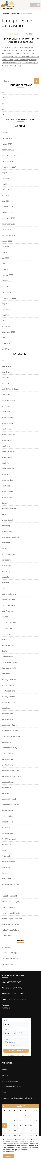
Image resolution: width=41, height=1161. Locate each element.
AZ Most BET (7, 531)
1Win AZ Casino (8, 366)
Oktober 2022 (7, 292)
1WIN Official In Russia (10, 389)
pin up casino (14, 34)
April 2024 (6, 195)
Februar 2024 (7, 207)
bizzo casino (7, 565)
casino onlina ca (8, 600)
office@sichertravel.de (16, 999)
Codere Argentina (9, 622)
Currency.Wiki (25, 1055)
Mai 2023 (5, 258)
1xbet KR (5, 463)
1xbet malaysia (8, 469)
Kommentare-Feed (10, 958)
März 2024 (6, 201)
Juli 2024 (5, 178)
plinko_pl (6, 867)
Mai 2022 (5, 320)
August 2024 (7, 172)
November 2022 (8, 286)
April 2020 (6, 338)
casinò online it (8, 611)
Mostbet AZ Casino (10, 725)
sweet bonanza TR (9, 896)
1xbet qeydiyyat (8, 480)
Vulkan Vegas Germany (12, 918)
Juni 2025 (6, 133)
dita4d (4, 651)
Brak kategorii (7, 571)
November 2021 (8, 332)
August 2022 (7, 303)
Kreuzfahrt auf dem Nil (11, 1087)
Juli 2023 (5, 246)
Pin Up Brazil (7, 827)
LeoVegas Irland (8, 691)
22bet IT (5, 503)
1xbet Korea (7, 457)
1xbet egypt (7, 440)
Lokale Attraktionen (10, 1081)
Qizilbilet (5, 873)
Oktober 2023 (7, 229)
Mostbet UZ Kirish (9, 799)
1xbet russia (6, 486)
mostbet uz (6, 793)
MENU (35, 5)
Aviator (5, 514)
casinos (5, 617)
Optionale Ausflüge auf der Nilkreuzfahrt (19, 1098)
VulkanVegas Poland (10, 930)
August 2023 (7, 241)
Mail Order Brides (9, 702)
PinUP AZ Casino (8, 861)
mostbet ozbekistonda (11, 770)
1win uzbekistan (8, 400)
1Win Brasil (6, 372)
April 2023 (6, 264)
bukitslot (5, 582)
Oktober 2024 (8, 161)
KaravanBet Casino (10, 662)
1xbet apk (6, 412)
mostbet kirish (8, 765)
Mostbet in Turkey (9, 748)
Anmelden (6, 947)
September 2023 (9, 235)
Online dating (7, 816)
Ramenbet (6, 879)
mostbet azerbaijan (10, 730)
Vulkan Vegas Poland (10, 924)
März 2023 (6, 269)
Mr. (3, 92)
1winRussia (6, 406)
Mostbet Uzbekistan (10, 805)
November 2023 (8, 224)
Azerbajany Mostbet (10, 537)
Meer (4, 1092)
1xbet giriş (6, 446)
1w (3, 360)
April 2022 (6, 326)
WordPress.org (8, 964)
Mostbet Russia (8, 782)
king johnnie (7, 674)
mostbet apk (7, 713)
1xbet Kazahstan (8, 451)
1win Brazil (6, 377)
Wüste (4, 1069)
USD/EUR (6, 1055)
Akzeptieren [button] (9, 1156)
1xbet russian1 (7, 497)
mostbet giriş (7, 742)
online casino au (8, 810)
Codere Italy (7, 628)
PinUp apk (6, 856)
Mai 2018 (5, 349)
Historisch (6, 1075)
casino (4, 588)
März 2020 (6, 343)
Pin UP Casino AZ (9, 839)
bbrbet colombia (9, 554)
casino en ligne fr (9, 594)
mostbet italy (7, 759)
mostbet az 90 (8, 719)
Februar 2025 (7, 138)
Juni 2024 (6, 184)
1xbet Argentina (8, 417)
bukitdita (5, 577)
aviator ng (6, 525)
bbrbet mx (6, 560)
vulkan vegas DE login (11, 913)
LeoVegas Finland (9, 679)
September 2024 (9, 167)
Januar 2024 (7, 212)
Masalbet (6, 708)
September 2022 (9, 298)
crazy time (6, 634)
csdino (4, 639)
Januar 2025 (7, 144)
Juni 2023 (5, 252)
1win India (5, 383)
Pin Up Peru (6, 844)
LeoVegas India (8, 685)
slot (3, 890)
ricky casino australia (10, 884)
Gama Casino (7, 656)
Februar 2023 (7, 275)
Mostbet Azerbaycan (11, 736)
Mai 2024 (5, 189)
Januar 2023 (7, 281)
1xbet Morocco (8, 474)
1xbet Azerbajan (8, 423)
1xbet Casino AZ (8, 434)
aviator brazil (7, 520)
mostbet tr (6, 787)
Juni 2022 (5, 315)
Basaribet (6, 548)
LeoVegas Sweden (9, 696)
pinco (4, 850)
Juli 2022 (5, 309)
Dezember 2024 (8, 150)
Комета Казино (8, 936)
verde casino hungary (11, 901)
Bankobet (6, 543)
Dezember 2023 (8, 218)
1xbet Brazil (6, 429)
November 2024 (8, 155)
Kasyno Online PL (9, 668)
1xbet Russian (7, 491)
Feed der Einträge (9, 953)
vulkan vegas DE (8, 907)
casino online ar (8, 605)
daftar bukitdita (8, 645)
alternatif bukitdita (10, 508)
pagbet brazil (7, 822)
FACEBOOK (6, 1008)
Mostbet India (7, 753)
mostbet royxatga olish (11, 776)
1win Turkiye (7, 394)
